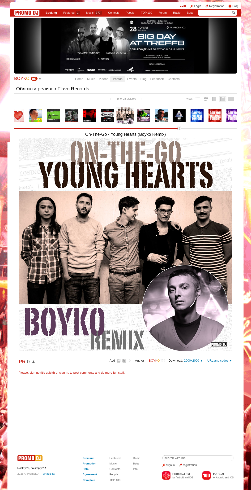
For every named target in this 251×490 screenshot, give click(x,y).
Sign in (170, 465)
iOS (191, 477)
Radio (176, 12)
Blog (143, 79)
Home (79, 79)
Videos (103, 79)
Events (132, 79)
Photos (117, 79)
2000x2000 (191, 360)
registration (190, 465)
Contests (115, 468)
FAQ (235, 6)
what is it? (49, 473)
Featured (71, 13)
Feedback (157, 79)
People (130, 12)
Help (86, 468)
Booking (51, 12)
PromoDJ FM (181, 474)
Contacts (174, 79)
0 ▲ (31, 361)
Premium (88, 457)
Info (135, 468)
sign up (34, 372)
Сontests (113, 12)
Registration (216, 6)
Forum (162, 12)
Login (197, 6)
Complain (89, 479)
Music (94, 13)
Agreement (90, 474)
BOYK (22, 78)
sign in (63, 372)
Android (180, 477)
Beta (190, 12)
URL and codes (217, 360)
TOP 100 (146, 12)
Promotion (89, 463)
